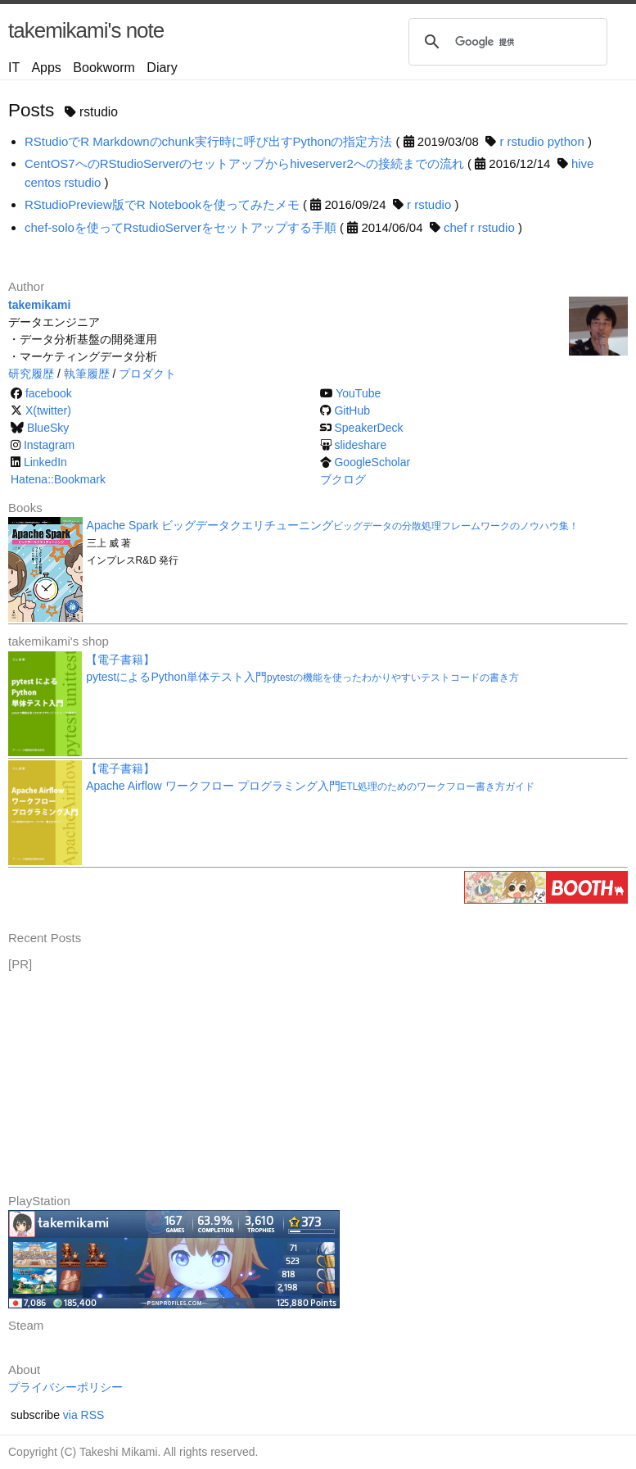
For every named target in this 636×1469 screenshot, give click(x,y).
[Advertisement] (131, 1076)
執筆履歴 (87, 373)
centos (43, 182)
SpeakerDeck (368, 427)
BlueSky (48, 427)
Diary (162, 68)
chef (455, 227)
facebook (48, 393)
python (566, 141)
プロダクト (147, 373)
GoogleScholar (372, 462)
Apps (46, 68)
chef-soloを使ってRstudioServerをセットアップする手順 (180, 227)
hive (582, 163)
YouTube (358, 393)
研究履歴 (31, 373)
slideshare (360, 444)
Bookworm (104, 68)
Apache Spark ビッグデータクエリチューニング (333, 525)
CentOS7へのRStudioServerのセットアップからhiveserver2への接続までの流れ (244, 163)
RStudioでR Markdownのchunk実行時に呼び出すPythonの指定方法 (208, 141)
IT (14, 68)
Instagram (49, 444)
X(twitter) (48, 410)
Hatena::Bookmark (58, 479)
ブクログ (343, 479)
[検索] (505, 42)
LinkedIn (45, 462)
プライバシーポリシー (65, 1387)
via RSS (84, 1414)
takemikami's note (86, 30)
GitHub (352, 410)
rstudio (525, 141)
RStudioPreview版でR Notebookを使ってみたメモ (162, 204)
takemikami (39, 304)
